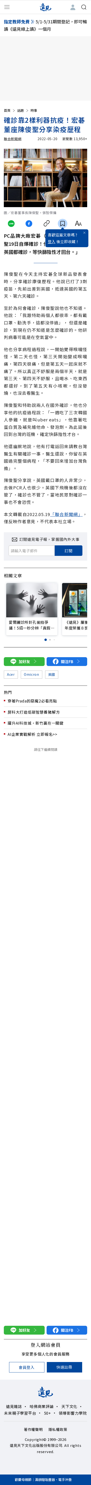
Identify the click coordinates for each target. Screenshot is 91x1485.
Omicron (31, 674)
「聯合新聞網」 (66, 514)
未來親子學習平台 (20, 1413)
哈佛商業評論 (42, 1406)
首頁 (10, 110)
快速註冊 (64, 1367)
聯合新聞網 (12, 138)
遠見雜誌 (14, 1406)
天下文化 (69, 1406)
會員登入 (27, 1367)
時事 (34, 110)
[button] (45, 640)
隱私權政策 (57, 1429)
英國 (51, 674)
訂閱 (68, 550)
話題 (23, 110)
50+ (47, 1413)
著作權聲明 (33, 1429)
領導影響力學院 (73, 1413)
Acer (11, 674)
